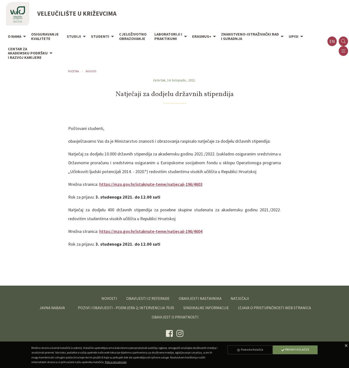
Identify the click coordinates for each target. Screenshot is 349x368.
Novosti (91, 71)
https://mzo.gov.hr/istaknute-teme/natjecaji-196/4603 (150, 184)
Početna (73, 71)
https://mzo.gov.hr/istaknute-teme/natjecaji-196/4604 (150, 231)
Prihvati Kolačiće (295, 349)
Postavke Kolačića (250, 349)
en (332, 41)
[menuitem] (15, 37)
